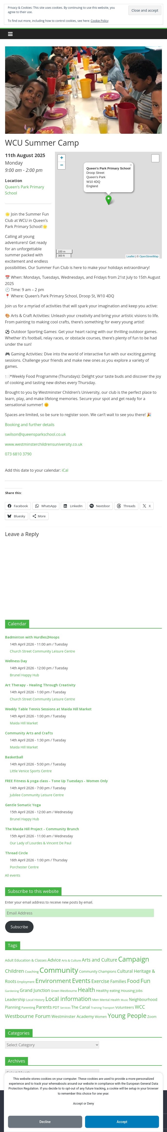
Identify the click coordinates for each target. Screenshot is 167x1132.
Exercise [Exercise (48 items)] (100, 981)
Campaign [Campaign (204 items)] (133, 959)
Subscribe (19, 927)
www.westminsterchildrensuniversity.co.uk (43, 444)
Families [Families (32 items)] (118, 981)
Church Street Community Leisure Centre (42, 651)
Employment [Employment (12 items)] (26, 982)
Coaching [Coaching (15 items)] (32, 971)
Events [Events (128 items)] (81, 981)
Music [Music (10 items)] (124, 1000)
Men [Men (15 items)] (95, 1000)
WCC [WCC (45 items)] (140, 1007)
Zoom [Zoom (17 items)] (152, 1016)
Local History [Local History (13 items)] (35, 1000)
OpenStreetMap (149, 256)
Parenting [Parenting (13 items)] (28, 1008)
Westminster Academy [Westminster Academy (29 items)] (73, 1016)
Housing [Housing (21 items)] (128, 990)
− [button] (61, 165)
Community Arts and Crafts (29, 733)
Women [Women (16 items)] (101, 1016)
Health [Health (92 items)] (86, 990)
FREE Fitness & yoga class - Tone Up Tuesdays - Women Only (56, 781)
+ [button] (61, 158)
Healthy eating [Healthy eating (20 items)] (108, 990)
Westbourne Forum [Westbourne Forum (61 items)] (28, 1016)
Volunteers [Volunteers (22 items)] (124, 1007)
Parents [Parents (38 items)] (44, 1007)
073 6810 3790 (18, 454)
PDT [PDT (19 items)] (56, 1007)
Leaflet (131, 256)
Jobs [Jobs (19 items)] (139, 990)
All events (12, 875)
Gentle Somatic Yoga (23, 805)
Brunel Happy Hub (24, 675)
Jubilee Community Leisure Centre (37, 795)
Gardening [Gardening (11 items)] (12, 991)
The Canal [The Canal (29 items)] (80, 1007)
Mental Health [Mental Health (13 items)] (110, 1000)
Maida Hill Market (24, 723)
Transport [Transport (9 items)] (108, 1007)
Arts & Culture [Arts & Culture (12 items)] (71, 960)
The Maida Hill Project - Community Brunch (42, 829)
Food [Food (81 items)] (133, 981)
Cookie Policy (99, 21)
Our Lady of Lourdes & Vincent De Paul (40, 843)
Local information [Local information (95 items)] (68, 999)
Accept (122, 1122)
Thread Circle (16, 853)
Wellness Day (16, 661)
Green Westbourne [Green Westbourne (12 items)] (64, 991)
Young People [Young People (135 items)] (127, 1015)
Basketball (14, 757)
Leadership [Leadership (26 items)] (15, 999)
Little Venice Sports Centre (31, 771)
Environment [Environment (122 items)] (53, 981)
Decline (45, 1122)
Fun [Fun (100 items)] (145, 981)
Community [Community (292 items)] (59, 970)
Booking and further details (29, 424)
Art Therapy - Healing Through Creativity (40, 685)
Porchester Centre (24, 867)
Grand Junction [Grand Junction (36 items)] (35, 990)
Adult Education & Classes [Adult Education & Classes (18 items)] (26, 960)
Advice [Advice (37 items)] (54, 960)
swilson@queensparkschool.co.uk (35, 434)
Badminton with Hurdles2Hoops (32, 637)
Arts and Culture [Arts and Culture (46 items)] (99, 960)
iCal (65, 470)
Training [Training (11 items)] (96, 1007)
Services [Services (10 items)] (65, 1007)
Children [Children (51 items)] (14, 971)
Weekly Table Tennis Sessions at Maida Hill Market (48, 709)
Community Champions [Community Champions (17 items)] (97, 971)
